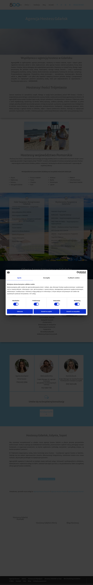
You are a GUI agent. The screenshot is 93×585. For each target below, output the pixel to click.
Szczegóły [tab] (46, 278)
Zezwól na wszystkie (73, 311)
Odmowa (20, 311)
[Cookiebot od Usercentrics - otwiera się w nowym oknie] (78, 272)
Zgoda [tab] (19, 278)
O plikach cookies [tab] (74, 278)
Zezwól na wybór (46, 311)
